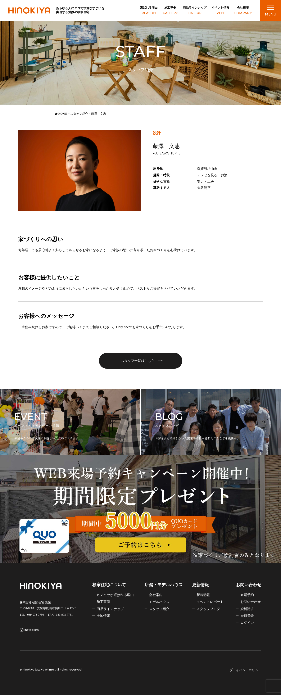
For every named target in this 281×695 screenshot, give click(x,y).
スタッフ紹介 (159, 609)
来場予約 (247, 595)
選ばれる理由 (149, 10)
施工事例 (170, 10)
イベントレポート (209, 602)
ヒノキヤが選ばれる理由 (115, 595)
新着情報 (203, 595)
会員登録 (247, 616)
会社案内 (156, 595)
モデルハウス (159, 602)
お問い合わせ (250, 602)
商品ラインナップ (195, 10)
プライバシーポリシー (245, 670)
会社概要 (243, 10)
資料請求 (247, 609)
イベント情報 (220, 10)
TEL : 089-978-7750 (32, 614)
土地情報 (103, 616)
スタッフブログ (208, 609)
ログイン (247, 622)
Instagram (29, 630)
